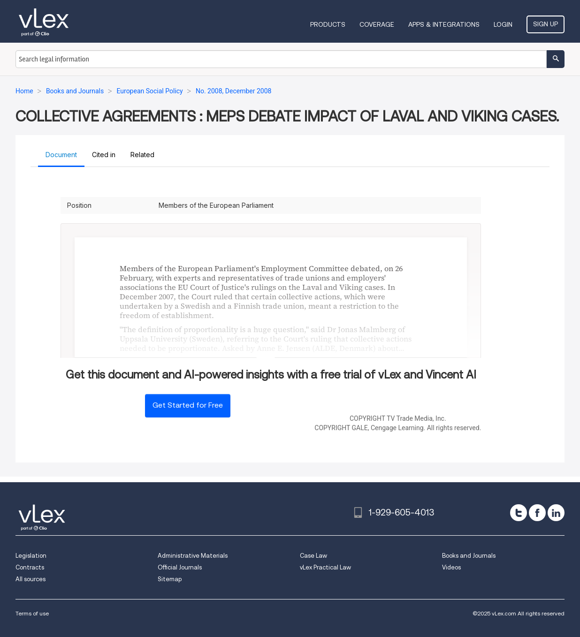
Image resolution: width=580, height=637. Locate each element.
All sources (30, 579)
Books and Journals (469, 555)
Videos (451, 567)
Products (327, 24)
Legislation (30, 555)
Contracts (29, 567)
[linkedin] (556, 512)
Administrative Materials (193, 555)
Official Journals (180, 567)
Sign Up (545, 24)
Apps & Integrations (444, 24)
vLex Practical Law (325, 567)
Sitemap (170, 579)
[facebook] (537, 512)
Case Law (313, 555)
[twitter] (518, 512)
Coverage (376, 24)
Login (503, 24)
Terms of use (32, 613)
